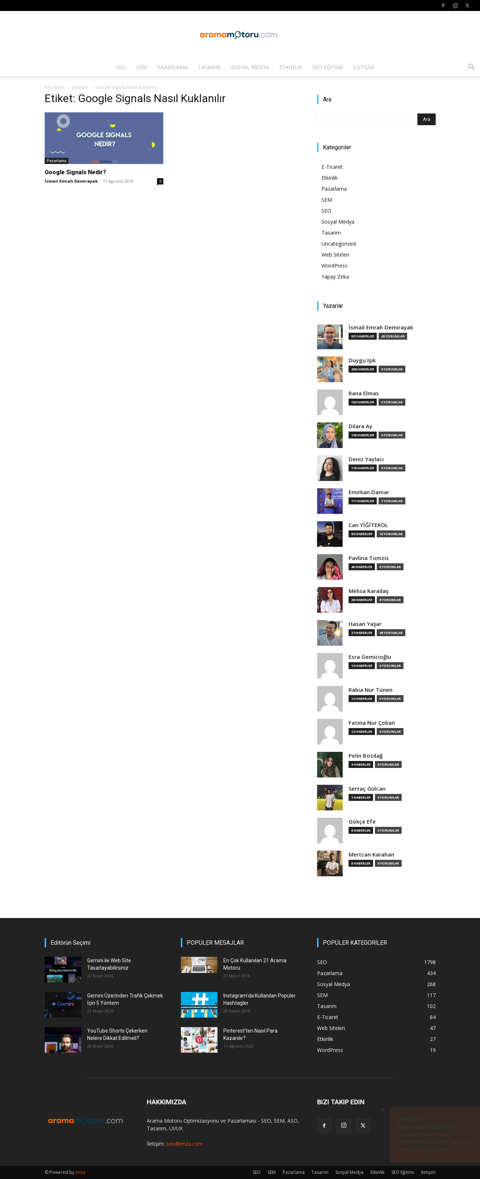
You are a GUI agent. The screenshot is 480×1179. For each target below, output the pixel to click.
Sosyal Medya (250, 67)
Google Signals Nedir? (75, 172)
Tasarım (209, 67)
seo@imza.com (184, 1143)
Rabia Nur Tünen (370, 689)
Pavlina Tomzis (369, 558)
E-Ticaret (332, 166)
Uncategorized (338, 243)
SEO (121, 67)
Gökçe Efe (362, 821)
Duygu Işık (362, 360)
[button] (471, 67)
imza (80, 1172)
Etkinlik (290, 67)
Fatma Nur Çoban (372, 722)
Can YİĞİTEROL (368, 525)
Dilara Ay (360, 426)
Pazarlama (172, 67)
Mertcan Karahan (371, 854)
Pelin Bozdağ (366, 755)
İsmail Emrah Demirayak (71, 181)
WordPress (334, 265)
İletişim (363, 67)
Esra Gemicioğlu (370, 656)
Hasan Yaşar (365, 623)
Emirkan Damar (369, 492)
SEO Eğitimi (327, 67)
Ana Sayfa (55, 87)
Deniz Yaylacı (366, 459)
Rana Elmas (364, 393)
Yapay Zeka (335, 276)
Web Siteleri (335, 254)
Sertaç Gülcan (367, 788)
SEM (141, 67)
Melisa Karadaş (368, 590)
